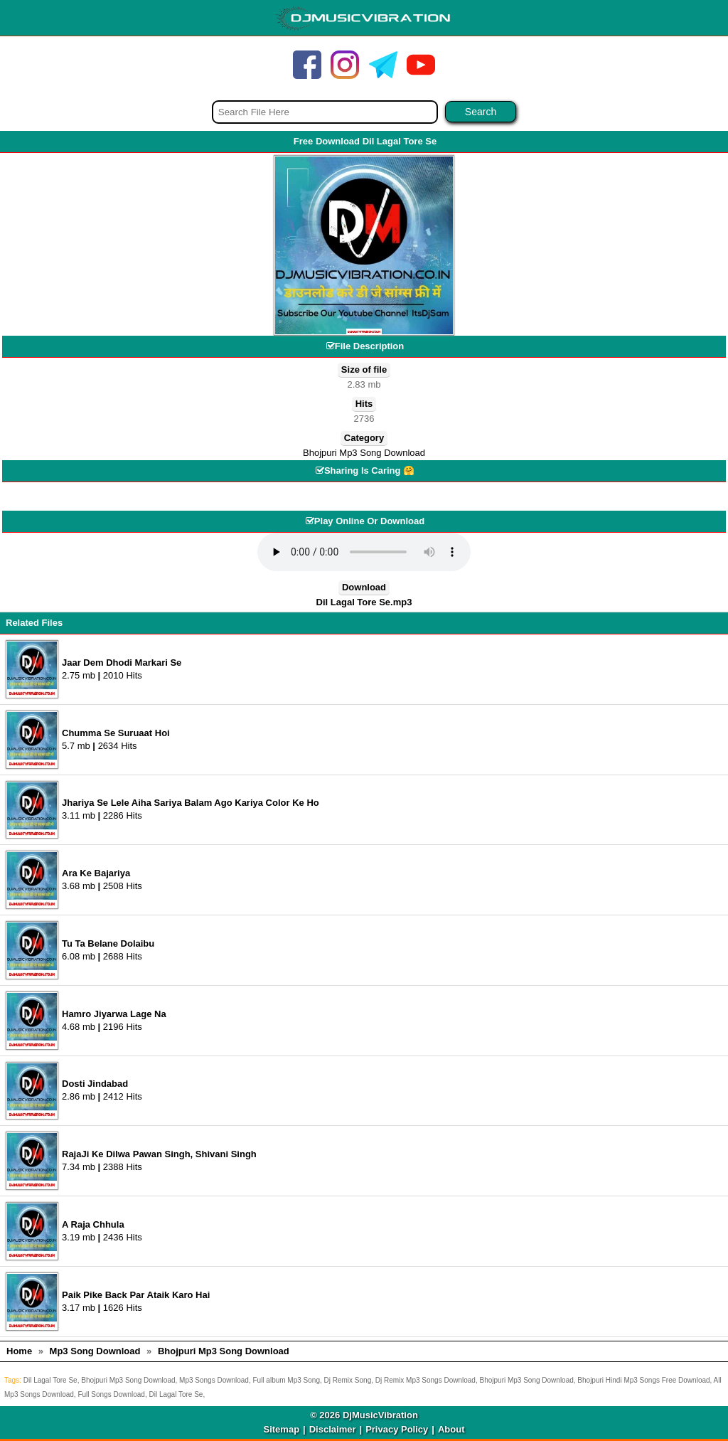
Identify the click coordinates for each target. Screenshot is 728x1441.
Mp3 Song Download (95, 1351)
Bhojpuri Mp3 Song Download (364, 452)
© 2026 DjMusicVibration (364, 1415)
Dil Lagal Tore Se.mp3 (364, 602)
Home (19, 1351)
